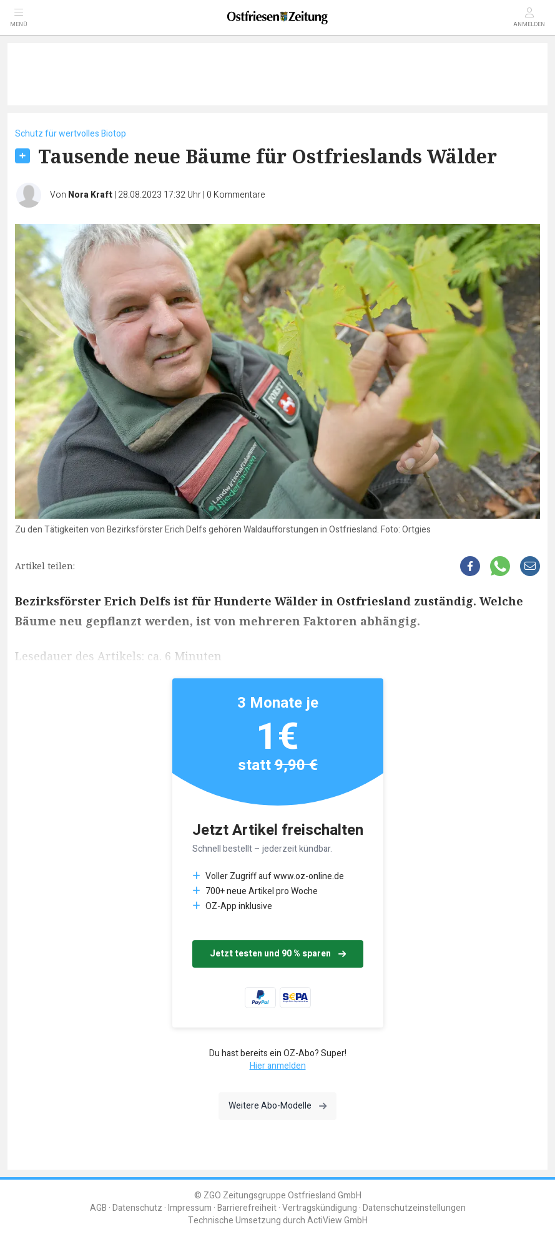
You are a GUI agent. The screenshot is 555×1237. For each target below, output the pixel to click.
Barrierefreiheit (247, 1208)
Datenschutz (137, 1208)
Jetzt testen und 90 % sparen (278, 953)
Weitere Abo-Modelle (277, 1105)
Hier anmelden (278, 1065)
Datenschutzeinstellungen (414, 1208)
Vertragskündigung (319, 1208)
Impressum (190, 1208)
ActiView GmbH (337, 1220)
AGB (98, 1208)
